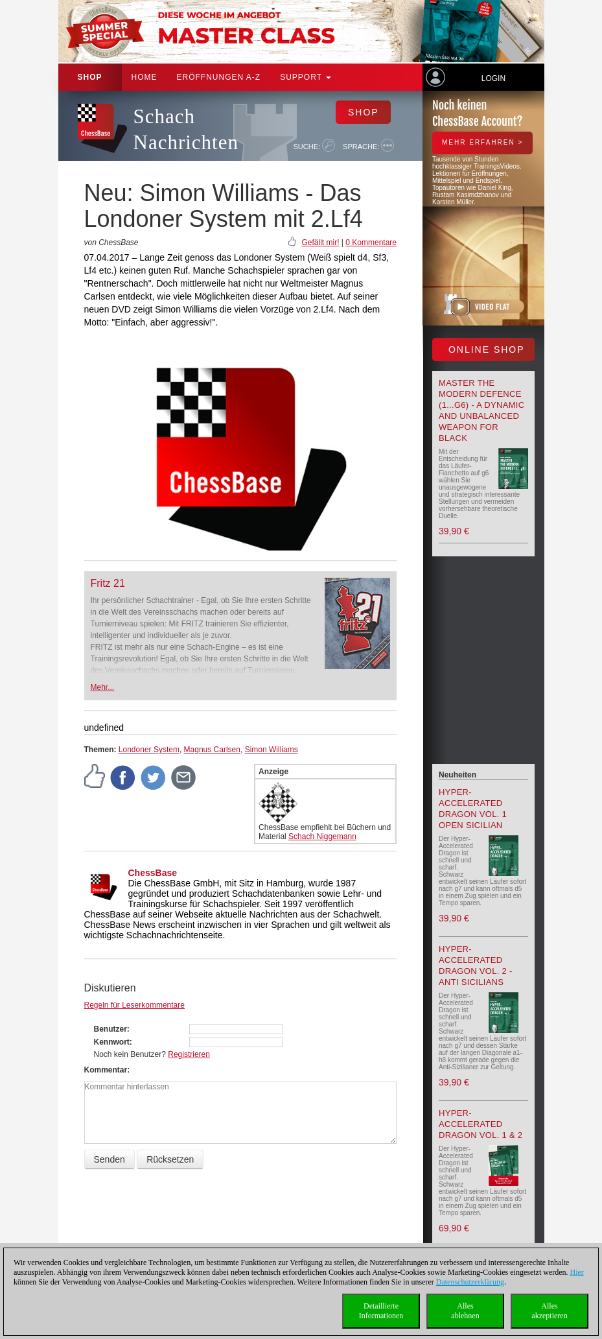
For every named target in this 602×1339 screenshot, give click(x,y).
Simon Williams (271, 749)
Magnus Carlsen (212, 749)
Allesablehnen (465, 1310)
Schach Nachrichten (185, 129)
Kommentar (106, 1069)
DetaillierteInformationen (381, 1310)
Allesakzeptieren (549, 1310)
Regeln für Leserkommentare (134, 1005)
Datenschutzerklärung (470, 1281)
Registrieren (189, 1054)
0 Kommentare (371, 242)
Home (144, 77)
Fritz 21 (108, 583)
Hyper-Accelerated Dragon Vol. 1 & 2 (480, 1124)
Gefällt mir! (320, 242)
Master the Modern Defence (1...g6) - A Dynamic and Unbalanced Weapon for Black (481, 410)
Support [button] (305, 77)
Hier (577, 1272)
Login (493, 78)
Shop (90, 77)
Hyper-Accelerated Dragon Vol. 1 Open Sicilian (473, 808)
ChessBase (153, 873)
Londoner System (149, 749)
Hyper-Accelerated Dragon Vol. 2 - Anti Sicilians (476, 965)
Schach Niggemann (322, 836)
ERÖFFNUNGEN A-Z (219, 77)
